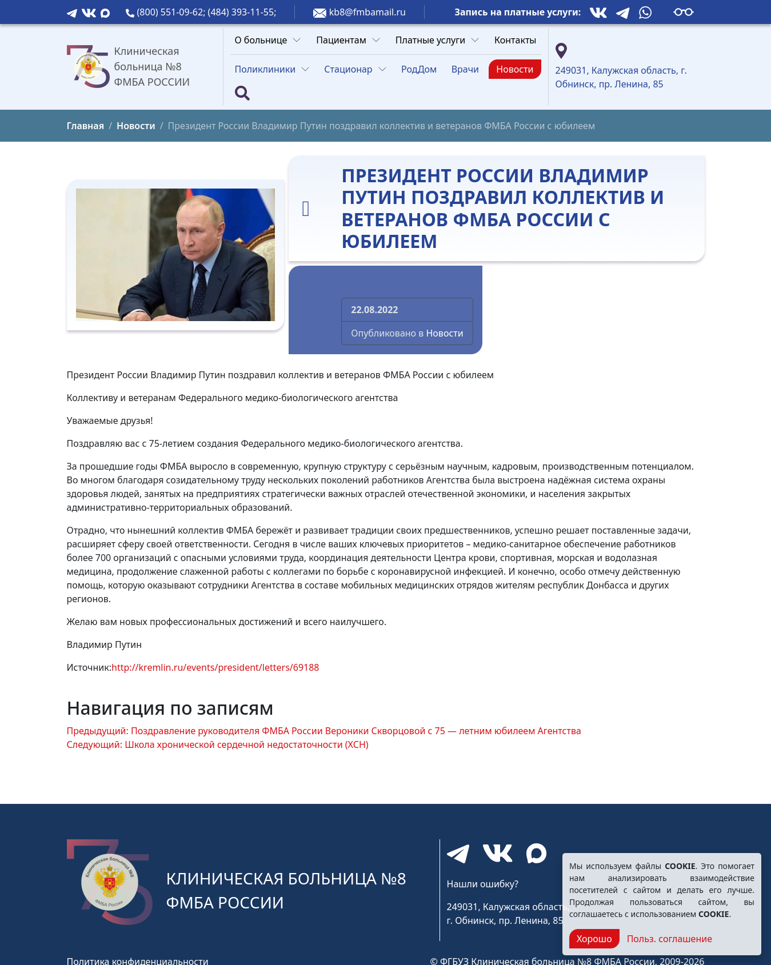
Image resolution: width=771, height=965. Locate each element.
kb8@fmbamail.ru (367, 12)
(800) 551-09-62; (172, 12)
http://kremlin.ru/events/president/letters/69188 (215, 667)
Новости (514, 69)
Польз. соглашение (669, 938)
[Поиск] (242, 93)
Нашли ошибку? (482, 884)
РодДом (419, 69)
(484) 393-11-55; (242, 12)
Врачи (465, 69)
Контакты (515, 40)
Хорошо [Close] (594, 938)
